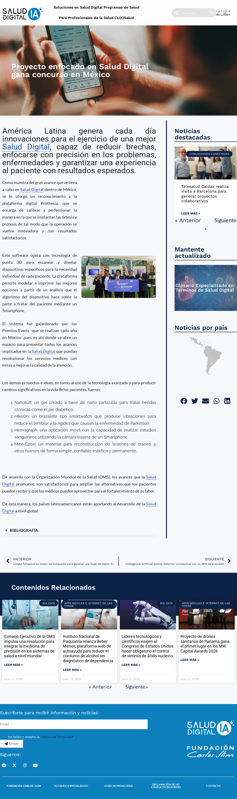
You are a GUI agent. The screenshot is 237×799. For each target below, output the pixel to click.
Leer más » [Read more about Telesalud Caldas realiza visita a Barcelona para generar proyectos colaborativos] (190, 213)
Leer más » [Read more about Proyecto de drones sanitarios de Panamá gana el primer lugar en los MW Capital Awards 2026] (189, 660)
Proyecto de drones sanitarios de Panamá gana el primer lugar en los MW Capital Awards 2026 (205, 643)
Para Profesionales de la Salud (86, 18)
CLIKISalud (124, 18)
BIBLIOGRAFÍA (24, 530)
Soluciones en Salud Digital (78, 7)
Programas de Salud (121, 7)
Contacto (213, 785)
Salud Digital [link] (26, 146)
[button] (79, 530)
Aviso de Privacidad (118, 785)
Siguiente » (137, 686)
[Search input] (195, 12)
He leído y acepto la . (41, 737)
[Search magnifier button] (176, 12)
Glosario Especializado (71, 785)
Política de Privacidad (57, 737)
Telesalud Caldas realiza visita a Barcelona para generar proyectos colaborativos (205, 193)
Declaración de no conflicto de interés (166, 786)
